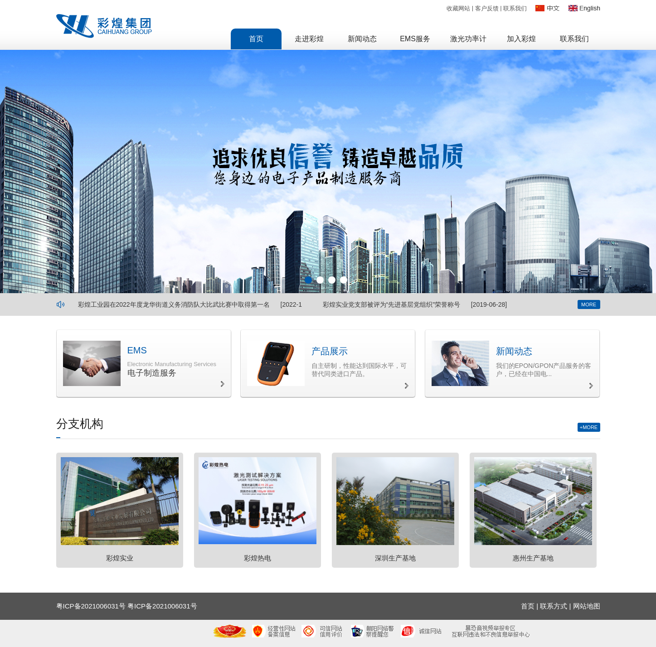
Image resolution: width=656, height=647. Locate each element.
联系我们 (515, 8)
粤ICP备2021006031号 (162, 606)
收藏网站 (458, 8)
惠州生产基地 (533, 558)
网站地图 (586, 606)
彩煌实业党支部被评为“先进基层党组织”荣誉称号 (391, 304)
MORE (588, 304)
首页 (528, 606)
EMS (137, 350)
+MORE (589, 427)
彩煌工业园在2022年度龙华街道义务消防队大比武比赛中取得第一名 (174, 304)
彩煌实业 (119, 558)
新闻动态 (514, 351)
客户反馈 (487, 8)
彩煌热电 (257, 558)
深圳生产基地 (395, 558)
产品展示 (329, 351)
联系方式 (553, 606)
